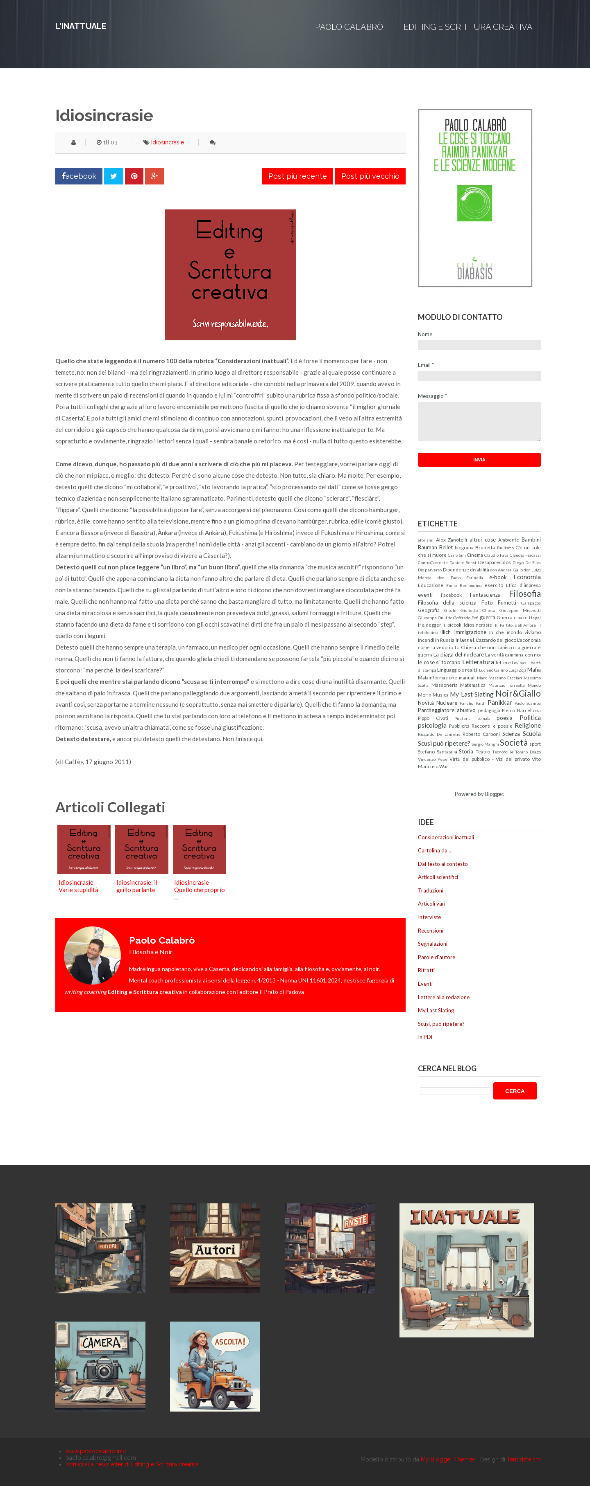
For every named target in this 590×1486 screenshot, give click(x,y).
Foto (487, 602)
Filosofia (525, 593)
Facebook (451, 595)
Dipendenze (456, 569)
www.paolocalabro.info (96, 1451)
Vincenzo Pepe (432, 759)
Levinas (519, 662)
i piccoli (452, 624)
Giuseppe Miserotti (520, 610)
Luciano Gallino (493, 670)
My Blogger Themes (448, 1459)
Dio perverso (430, 569)
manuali (467, 677)
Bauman (427, 547)
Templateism (524, 1459)
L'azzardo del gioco (496, 640)
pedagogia (489, 710)
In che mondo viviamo (515, 632)
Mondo (534, 685)
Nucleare (446, 702)
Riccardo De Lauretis (439, 734)
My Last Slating (471, 694)
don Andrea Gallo (506, 569)
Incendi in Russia (436, 640)
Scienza (511, 734)
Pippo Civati (433, 718)
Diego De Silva (527, 562)
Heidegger (429, 624)
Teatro (483, 751)
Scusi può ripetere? (444, 743)
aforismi (425, 539)
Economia (527, 576)
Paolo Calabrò (349, 27)
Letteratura (478, 661)
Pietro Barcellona (521, 710)
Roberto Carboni (481, 734)
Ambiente (508, 539)
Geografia (429, 610)
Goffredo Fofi (466, 617)
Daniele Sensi (462, 562)
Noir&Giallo (518, 693)
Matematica (473, 685)
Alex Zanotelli (451, 539)
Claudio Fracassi (525, 555)
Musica (441, 694)
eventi (425, 594)
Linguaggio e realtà (457, 669)
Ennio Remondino (463, 585)
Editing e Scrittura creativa (468, 27)
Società (514, 742)
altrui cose (483, 539)
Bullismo (505, 547)
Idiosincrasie (167, 142)
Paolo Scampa (528, 703)
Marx (482, 677)
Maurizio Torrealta (506, 685)
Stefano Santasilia (437, 751)
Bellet (446, 547)
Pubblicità (459, 725)
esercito (494, 585)
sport (535, 743)
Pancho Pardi (472, 703)
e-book (498, 577)
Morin (424, 694)
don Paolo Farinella (460, 577)
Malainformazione (437, 677)
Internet (464, 639)
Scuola (532, 733)
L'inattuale (81, 26)
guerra (487, 617)
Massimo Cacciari (505, 677)
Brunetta (485, 547)
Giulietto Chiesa (478, 610)
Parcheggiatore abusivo (447, 710)
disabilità (479, 569)
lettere (503, 662)
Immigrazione (470, 632)
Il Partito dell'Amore (515, 625)
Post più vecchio (370, 176)
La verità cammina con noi (513, 654)
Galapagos (531, 602)
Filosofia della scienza (447, 602)
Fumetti (507, 602)
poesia (505, 718)
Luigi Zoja (517, 670)
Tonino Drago (528, 751)
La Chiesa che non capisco (484, 647)
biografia (464, 547)
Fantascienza (485, 594)
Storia (466, 751)
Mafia (534, 669)
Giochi (450, 610)
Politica (530, 717)
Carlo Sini (457, 555)
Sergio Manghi (485, 744)
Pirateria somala (472, 718)
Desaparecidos (494, 562)
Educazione (430, 585)
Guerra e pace (512, 617)
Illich (445, 632)
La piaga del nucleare (458, 654)
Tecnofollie (502, 751)
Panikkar (500, 702)
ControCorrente (433, 562)
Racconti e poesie (492, 725)
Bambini (531, 539)
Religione (528, 725)
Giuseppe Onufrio (435, 617)
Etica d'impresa (523, 585)
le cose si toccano (439, 662)
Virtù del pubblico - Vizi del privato (489, 759)
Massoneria (444, 685)
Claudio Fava (496, 555)
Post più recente (297, 176)
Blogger (494, 794)
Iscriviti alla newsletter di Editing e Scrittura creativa (132, 1464)
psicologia (432, 725)
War (443, 766)
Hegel (535, 617)
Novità (426, 702)
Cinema (475, 555)
